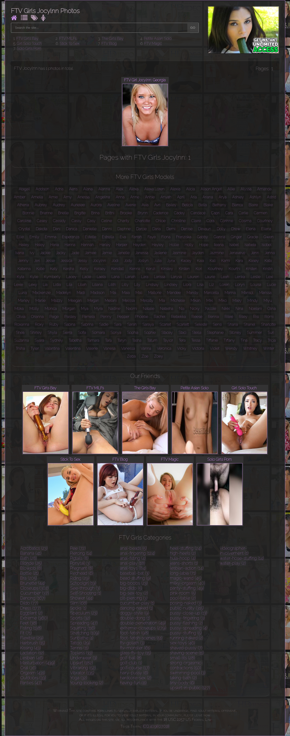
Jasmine (179, 253)
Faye (152, 237)
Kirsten (184, 268)
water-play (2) (233, 563)
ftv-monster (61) (135, 647)
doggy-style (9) (134, 612)
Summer (254, 332)
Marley (24, 300)
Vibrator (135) (82, 672)
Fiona (165, 237)
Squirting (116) (82, 627)
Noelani (255, 308)
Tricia (272, 340)
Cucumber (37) (34, 593)
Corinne (226, 221)
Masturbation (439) (37, 662)
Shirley (36, 332)
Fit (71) (26, 632)
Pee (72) (78, 548)
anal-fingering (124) (137, 553)
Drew (235, 229)
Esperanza (70, 237)
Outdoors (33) (33, 677)
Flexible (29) (32, 637)
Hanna (70, 244)
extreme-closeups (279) (143, 627)
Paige (54, 316)
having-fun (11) (133, 682)
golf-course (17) (135, 667)
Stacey (167, 332)
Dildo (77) (29, 603)
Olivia (21, 316)
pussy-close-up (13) (188, 612)
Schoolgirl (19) (83, 583)
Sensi (217, 324)
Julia (158, 260)
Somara (98, 332)
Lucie (271, 284)
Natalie (148, 308)
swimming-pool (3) (188, 672)
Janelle (124, 253)
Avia (145, 205)
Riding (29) (80, 578)
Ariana (208, 197)
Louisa (256, 284)
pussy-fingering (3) (187, 617)
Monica (51, 308)
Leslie (256, 277)
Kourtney (215, 268)
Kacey (186, 260)
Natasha (166, 308)
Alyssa (246, 189)
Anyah (165, 197)
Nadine (114, 308)
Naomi (131, 308)
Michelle (178, 300)
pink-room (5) (183, 593)
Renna (213, 316)
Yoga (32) (78, 677)
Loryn (240, 284)
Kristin (268, 268)
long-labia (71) (183, 573)
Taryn (121, 340)
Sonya (116, 332)
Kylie (34, 277)
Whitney (250, 348)
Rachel (159, 316)
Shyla (52, 332)
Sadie (103, 324)
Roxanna (21, 324)
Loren (224, 284)
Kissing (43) (30, 647)
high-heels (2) (183, 553)
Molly (34, 308)
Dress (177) (30, 608)
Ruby (53, 324)
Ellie (20, 237)
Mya (84, 308)
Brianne (46, 213)
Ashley (238, 197)
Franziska (183, 237)
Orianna (37, 316)
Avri (157, 205)
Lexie (18, 284)
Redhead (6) (81, 573)
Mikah (196, 300)
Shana (232, 324)
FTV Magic (153, 43)
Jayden (198, 253)
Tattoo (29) (80, 642)
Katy (54, 268)
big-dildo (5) (131, 588)
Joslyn (143, 260)
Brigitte (80, 213)
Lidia (57, 284)
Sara (117, 324)
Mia (162, 300)
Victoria (198, 348)
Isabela (250, 244)
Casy (91, 221)
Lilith (112, 284)
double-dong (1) (135, 617)
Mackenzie (42, 292)
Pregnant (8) (81, 568)
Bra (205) (28, 578)
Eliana (266, 229)
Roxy (39, 324)
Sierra (67, 332)
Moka (19, 308)
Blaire (253, 205)
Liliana (97, 284)
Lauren (193, 277)
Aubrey (41, 205)
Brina (95, 213)
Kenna (135, 268)
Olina (271, 308)
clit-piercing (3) (134, 598)
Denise (187, 229)
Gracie (252, 237)
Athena (23, 205)
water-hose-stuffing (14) (242, 558)
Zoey (158, 356)
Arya (223, 197)
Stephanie (215, 332)
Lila (69, 284)
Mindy (252, 300)
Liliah (82, 284)
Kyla (20, 277)
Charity (123, 221)
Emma (50, 237)
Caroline (24, 221)
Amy (67, 197)
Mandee (174, 292)
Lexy (33, 284)
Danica (71, 229)
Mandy (192, 292)
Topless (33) (81, 652)
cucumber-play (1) (137, 603)
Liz (211, 284)
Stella (196, 332)
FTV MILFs (68, 38)
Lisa (200, 284)
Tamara (93, 340)
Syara (39, 340)
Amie (53, 197)
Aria (193, 197)
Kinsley (167, 268)
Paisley (70, 316)
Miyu (268, 300)
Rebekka (178, 316)
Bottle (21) (29, 573)
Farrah (137, 237)
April (181, 197)
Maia (126, 292)
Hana (54, 244)
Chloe (161, 221)
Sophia (132, 332)
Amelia (37, 197)
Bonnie (28, 213)
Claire (196, 221)
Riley (243, 316)
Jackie (45, 253)
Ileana (219, 244)
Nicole (210, 308)
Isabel (234, 244)
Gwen (269, 237)
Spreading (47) (84, 622)
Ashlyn (255, 197)
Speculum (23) (84, 612)
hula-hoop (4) (183, 558)
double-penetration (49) (143, 622)
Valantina (52, 348)
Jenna (270, 253)
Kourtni (234, 268)
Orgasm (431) (32, 672)
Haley (40, 244)
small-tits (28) (182, 657)
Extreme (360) (34, 617)
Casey (42, 221)
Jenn (255, 253)
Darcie (141, 229)
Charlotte (142, 221)
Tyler (35, 348)
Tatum (152, 340)
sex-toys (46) (182, 642)
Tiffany (229, 340)
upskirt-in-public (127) (190, 687)
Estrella (108, 237)
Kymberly (52, 277)
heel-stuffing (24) (186, 548)
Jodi (115, 260)
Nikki (226, 308)
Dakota (41, 229)
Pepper (123, 316)
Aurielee (78, 205)
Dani (56, 229)
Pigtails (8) (79, 558)
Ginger (236, 237)
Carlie (243, 213)
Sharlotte (268, 324)
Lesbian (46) (32, 657)
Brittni (109, 213)
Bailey (171, 205)
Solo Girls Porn (29, 48)
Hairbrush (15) (32, 642)
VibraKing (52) (83, 667)
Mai (113, 292)
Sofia (82, 332)
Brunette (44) (32, 583)
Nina (239, 308)
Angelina (102, 197)
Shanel (249, 324)
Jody (128, 260)
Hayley (158, 244)
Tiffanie (212, 340)
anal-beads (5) (133, 548)
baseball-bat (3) (135, 573)
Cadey (179, 213)
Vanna (146, 348)
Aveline (113, 205)
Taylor (168, 340)
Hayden (139, 244)
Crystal (24, 229)
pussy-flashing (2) (186, 622)
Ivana (19, 253)
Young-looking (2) (86, 682)
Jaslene (160, 253)
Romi (269, 316)
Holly (189, 244)
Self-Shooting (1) (85, 593)
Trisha (20, 348)
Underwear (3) (83, 657)
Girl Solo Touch (29, 43)
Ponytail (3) (80, 563)
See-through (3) (85, 588)
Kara (239, 260)
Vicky (181, 348)
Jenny (23, 260)
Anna (120, 197)
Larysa (176, 277)
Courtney (265, 221)
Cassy (77, 221)
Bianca (237, 205)
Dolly (221, 229)
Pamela (88, 316)
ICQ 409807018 (156, 726)
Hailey (24, 244)
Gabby (202, 237)
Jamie (107, 253)
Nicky (195, 308)
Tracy (257, 340)
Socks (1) (78, 608)
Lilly (125, 284)
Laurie (210, 277)
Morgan (69, 308)
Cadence (160, 213)
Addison (42, 189)
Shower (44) (81, 598)
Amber (19, 197)
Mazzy (57, 300)
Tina (244, 340)
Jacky (61, 253)
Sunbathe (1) (81, 637)
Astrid (271, 197)
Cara (229, 213)
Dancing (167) (32, 598)
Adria (59, 189)
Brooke (126, 213)
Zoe (144, 356)
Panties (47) (31, 682)
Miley (237, 300)
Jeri (37, 260)
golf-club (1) (131, 662)
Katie (40, 268)
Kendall (117, 268)
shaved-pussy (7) (186, 647)
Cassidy (59, 221)
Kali (213, 260)
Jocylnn (99, 260)
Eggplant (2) (31, 612)
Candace (198, 213)
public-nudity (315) (187, 608)
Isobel (266, 244)
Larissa (159, 277)
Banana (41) (31, 553)
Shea (20, 332)
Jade (75, 253)
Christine (178, 221)
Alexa (134, 189)
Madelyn (63, 292)
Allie (231, 189)
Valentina (73, 348)
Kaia (200, 260)
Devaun (204, 229)
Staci (182, 332)
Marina (230, 292)
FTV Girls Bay (27, 38)
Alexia (175, 189)
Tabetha (75, 340)
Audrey (59, 205)
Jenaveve (237, 253)
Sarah (132, 324)
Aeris (73, 189)
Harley (105, 244)
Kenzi (150, 268)
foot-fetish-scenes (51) (141, 637)
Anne (134, 197)
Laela (101, 277)
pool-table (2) (183, 598)
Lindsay (152, 284)
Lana (115, 277)
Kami (225, 260)
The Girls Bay (113, 38)
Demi (170, 229)
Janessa (141, 253)
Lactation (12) (32, 652)
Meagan (75, 300)
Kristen (251, 268)
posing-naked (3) (186, 603)
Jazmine (217, 253)
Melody (146, 300)
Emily (34, 237)
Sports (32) (80, 617)
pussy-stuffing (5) (186, 632)
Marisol (247, 292)
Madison (98, 292)
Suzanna (21, 340)
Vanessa (128, 348)
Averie (131, 205)
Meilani (111, 300)
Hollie (174, 244)
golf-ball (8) (131, 657)
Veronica (164, 348)
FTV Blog (109, 43)
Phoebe (141, 316)
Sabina (69, 324)
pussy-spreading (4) (189, 627)
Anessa (83, 197)
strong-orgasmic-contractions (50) (186, 665)
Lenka (240, 277)
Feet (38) (28, 622)
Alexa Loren (154, 189)
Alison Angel (211, 189)
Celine (106, 221)
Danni (107, 229)
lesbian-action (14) (187, 568)
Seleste (201, 324)
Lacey (71, 277)
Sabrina (87, 324)
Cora (210, 221)
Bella (202, 205)
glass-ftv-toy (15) (135, 652)
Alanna (104, 189)
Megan (93, 300)
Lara (144, 277)
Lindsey (171, 284)
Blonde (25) (31, 563)
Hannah (87, 244)
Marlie (40, 300)
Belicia (187, 205)
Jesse (50, 260)
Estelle (90, 237)
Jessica (66, 260)
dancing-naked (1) (136, 608)
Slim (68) (78, 603)
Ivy (32, 253)
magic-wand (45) (186, 578)
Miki (209, 300)
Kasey (254, 260)
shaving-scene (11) (187, 652)
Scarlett (183, 324)
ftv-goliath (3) (132, 642)
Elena (251, 229)
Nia (181, 308)
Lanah (130, 277)
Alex (119, 189)
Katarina (24, 268)
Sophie (150, 332)
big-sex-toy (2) (134, 593)
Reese (197, 316)
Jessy (82, 260)
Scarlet (165, 324)
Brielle (63, 213)
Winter (268, 348)
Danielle (90, 229)
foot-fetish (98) (134, 632)
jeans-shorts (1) (184, 563)
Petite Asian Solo (158, 38)
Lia (45, 284)
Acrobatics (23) (34, 548)
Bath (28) (28, 558)
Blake (268, 205)
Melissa (128, 300)
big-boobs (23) (134, 583)
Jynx (171, 260)
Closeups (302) (34, 588)
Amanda (264, 189)
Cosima (245, 221)
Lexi (269, 277)
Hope (203, 244)
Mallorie (154, 292)
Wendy (231, 348)
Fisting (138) (31, 627)
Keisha (68, 268)
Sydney (56, 340)
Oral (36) (28, 667)
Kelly (84, 268)
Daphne (123, 229)
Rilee (229, 316)
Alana (88, 189)
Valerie (92, 348)
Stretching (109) (84, 632)
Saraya (148, 324)
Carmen (260, 213)
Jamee (90, 253)
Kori (199, 268)
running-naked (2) (186, 637)
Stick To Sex (70, 43)
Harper (121, 244)
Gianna (219, 237)
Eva (123, 237)
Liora (187, 284)
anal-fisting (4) (133, 558)
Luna (23, 292)
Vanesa (109, 348)
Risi (256, 316)
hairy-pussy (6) (134, 672)
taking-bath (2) (183, 677)
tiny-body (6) (182, 682)
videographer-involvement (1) (234, 551)
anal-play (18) (132, 563)
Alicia (190, 189)
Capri (215, 213)
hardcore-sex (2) (135, 677)
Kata (268, 260)
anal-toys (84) (133, 568)
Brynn (143, 213)
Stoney (235, 332)
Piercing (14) (81, 553)
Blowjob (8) (31, 568)
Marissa (265, 292)
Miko (223, 300)
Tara (108, 340)
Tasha (136, 340)
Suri (271, 332)
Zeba (131, 356)
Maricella (211, 292)
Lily (137, 284)
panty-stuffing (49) (187, 588)
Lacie (86, 277)
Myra (98, 308)
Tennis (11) (79, 647)
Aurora (96, 205)
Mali (138, 292)
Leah (225, 277)
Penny (106, 316)
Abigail (24, 189)
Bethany (219, 205)
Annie (150, 197)
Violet (214, 348)
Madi (81, 292)
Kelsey (100, 268)
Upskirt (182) (81, 662)
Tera (182, 340)
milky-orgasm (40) (187, 583)
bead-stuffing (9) (135, 578)
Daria (156, 229)
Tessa (195, 340)
